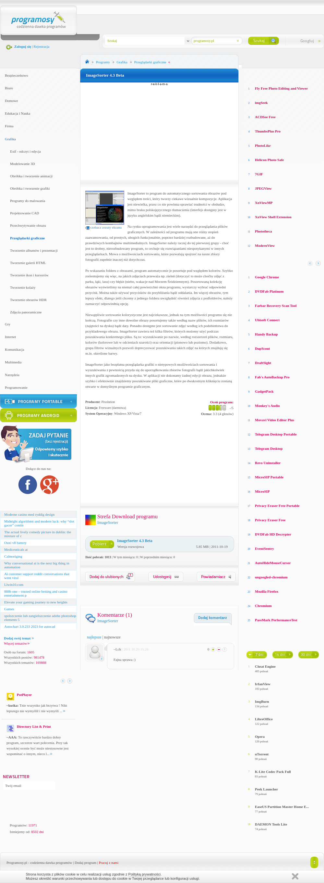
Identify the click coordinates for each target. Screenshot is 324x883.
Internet (10, 337)
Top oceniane (273, 74)
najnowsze (112, 637)
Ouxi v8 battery (15, 543)
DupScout (262, 348)
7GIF (259, 174)
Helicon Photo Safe (269, 160)
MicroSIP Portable (269, 477)
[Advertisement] (159, 131)
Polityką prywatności (144, 874)
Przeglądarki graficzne (27, 238)
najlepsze (94, 637)
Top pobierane (302, 74)
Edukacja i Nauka (17, 113)
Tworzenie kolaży (22, 287)
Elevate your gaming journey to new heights (35, 602)
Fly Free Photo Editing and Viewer (281, 88)
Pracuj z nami (108, 862)
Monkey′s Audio (267, 406)
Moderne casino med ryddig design (29, 514)
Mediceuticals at (16, 549)
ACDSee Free (265, 117)
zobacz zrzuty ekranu (103, 227)
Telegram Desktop (268, 448)
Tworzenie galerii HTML (28, 263)
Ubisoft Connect (267, 320)
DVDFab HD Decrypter (273, 534)
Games (9, 609)
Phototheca (263, 231)
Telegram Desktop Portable (276, 434)
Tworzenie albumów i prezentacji (34, 250)
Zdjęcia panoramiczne (26, 312)
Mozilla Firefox (266, 591)
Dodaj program (85, 862)
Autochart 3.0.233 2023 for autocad (29, 626)
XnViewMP (264, 203)
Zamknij (295, 876)
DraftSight (263, 363)
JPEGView (263, 188)
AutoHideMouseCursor (273, 563)
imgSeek (261, 103)
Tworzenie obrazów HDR (28, 300)
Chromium (263, 606)
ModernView (265, 245)
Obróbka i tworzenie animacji (31, 176)
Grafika (10, 139)
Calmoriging (13, 556)
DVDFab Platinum (269, 291)
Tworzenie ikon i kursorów (29, 275)
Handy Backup (266, 334)
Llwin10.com (13, 585)
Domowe (11, 101)
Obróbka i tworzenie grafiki (30, 188)
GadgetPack (264, 391)
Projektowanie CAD (24, 213)
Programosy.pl (16, 862)
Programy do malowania (27, 201)
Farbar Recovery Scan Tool (275, 306)
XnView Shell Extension (273, 217)
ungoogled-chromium (271, 577)
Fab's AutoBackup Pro (272, 377)
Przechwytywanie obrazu (28, 225)
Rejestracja (41, 46)
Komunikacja (14, 349)
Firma (9, 126)
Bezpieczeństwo (16, 75)
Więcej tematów (17, 643)
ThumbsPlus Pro (268, 131)
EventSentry (264, 548)
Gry (7, 324)
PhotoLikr (263, 145)
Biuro (9, 88)
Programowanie (16, 387)
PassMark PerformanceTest (276, 620)
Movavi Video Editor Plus (274, 420)
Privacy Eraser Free (270, 520)
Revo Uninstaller (268, 463)
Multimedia (13, 362)
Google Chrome (267, 277)
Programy (103, 62)
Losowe (252, 74)
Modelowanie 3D (22, 164)
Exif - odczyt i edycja (25, 151)
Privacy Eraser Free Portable (277, 506)
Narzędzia (12, 375)
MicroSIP (262, 491)
